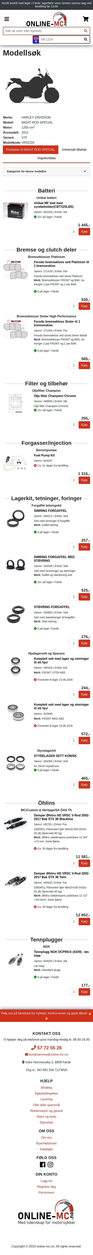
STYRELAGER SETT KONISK (55, 756)
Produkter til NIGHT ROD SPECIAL (30, 149)
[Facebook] (42, 1165)
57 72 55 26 (46, 1047)
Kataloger (46, 1149)
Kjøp (84, 231)
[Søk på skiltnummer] (86, 39)
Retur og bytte (46, 1116)
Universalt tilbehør (74, 149)
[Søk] (86, 30)
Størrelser (46, 1122)
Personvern (46, 1192)
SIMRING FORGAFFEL (50, 510)
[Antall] (74, 231)
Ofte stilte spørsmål (46, 1105)
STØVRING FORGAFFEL (52, 607)
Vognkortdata (46, 158)
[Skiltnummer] (60, 39)
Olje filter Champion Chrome (55, 396)
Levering (46, 1099)
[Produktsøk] (42, 31)
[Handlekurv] (85, 19)
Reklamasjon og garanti (46, 1110)
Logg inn (46, 1181)
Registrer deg (46, 1186)
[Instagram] (50, 1165)
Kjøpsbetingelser (46, 1093)
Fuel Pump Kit (44, 455)
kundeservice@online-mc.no (46, 1054)
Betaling (46, 1087)
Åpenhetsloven (46, 1143)
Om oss (46, 1137)
